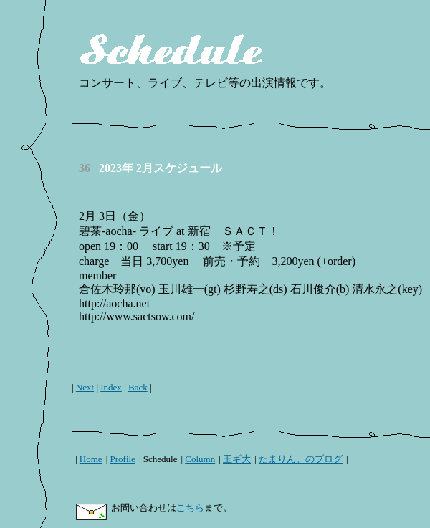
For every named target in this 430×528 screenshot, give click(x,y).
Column (200, 458)
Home (91, 458)
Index (111, 387)
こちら (190, 507)
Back (138, 387)
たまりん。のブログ (301, 458)
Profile (122, 458)
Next (85, 387)
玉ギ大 (237, 458)
